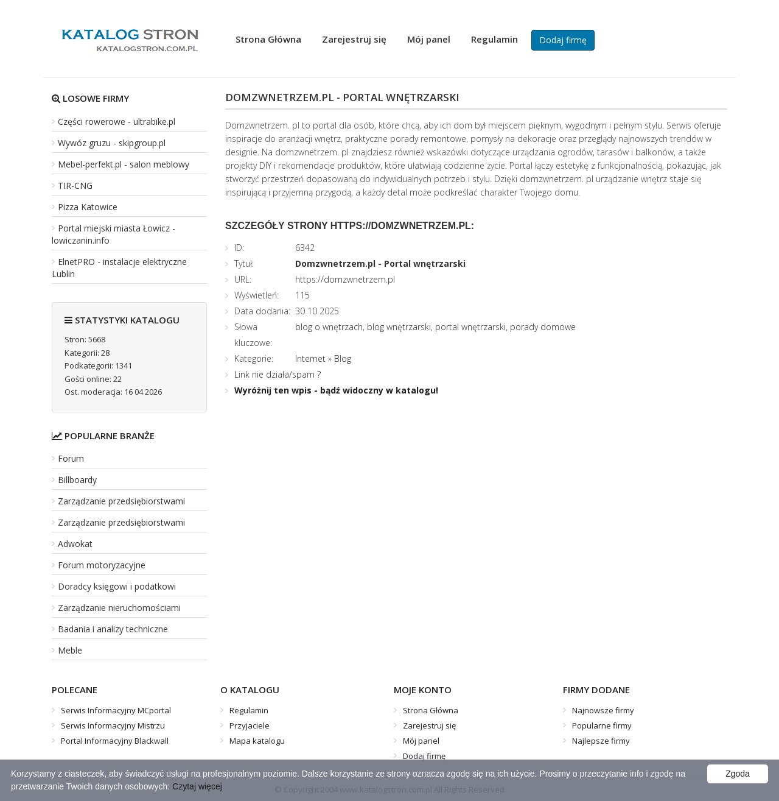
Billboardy (77, 479)
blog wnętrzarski (399, 327)
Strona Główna (268, 39)
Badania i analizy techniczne (113, 629)
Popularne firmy (602, 725)
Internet (310, 358)
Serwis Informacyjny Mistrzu (113, 725)
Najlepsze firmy (601, 740)
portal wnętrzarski (470, 327)
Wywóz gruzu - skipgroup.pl (112, 143)
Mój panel (428, 39)
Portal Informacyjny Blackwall (115, 740)
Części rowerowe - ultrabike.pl (116, 121)
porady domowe (543, 327)
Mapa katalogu (257, 740)
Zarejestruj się (354, 39)
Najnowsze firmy (603, 710)
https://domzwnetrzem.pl (345, 279)
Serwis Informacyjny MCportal (116, 710)
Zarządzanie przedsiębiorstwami (121, 501)
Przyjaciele (249, 725)
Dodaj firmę (563, 40)
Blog (342, 358)
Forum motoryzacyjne (101, 565)
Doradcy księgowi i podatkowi (117, 586)
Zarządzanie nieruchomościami (119, 607)
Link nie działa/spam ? (277, 374)
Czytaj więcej (197, 786)
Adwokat (75, 543)
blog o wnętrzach (329, 327)
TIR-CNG (75, 185)
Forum (71, 458)
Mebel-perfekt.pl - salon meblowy (123, 164)
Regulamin (494, 39)
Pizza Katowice (87, 207)
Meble (70, 650)
